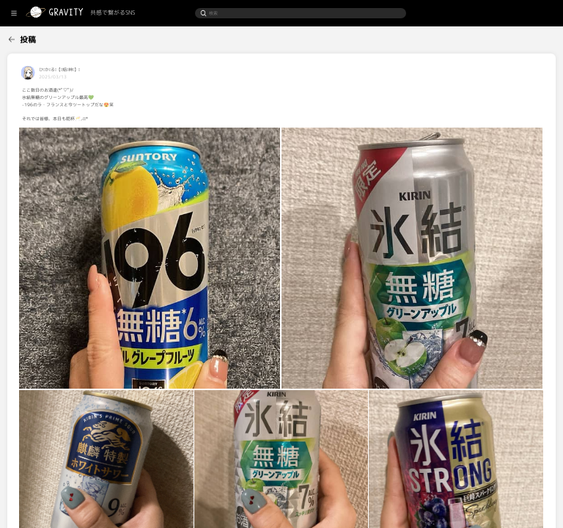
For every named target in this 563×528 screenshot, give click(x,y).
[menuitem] (35, 37)
